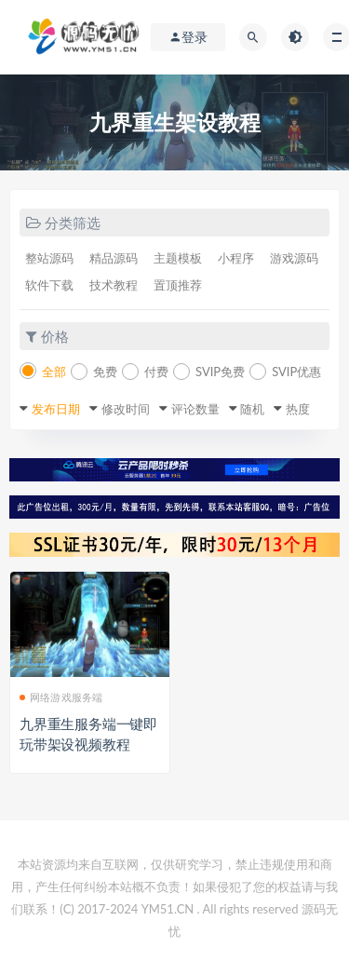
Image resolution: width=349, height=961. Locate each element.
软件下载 (49, 284)
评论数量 (195, 408)
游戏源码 (294, 257)
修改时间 (125, 408)
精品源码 (113, 257)
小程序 (236, 257)
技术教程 (113, 284)
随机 (252, 408)
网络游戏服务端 (61, 697)
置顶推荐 (178, 284)
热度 (298, 408)
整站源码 (49, 257)
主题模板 (178, 257)
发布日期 (56, 408)
